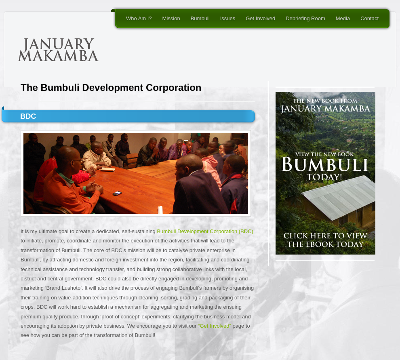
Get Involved (260, 18)
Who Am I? (139, 18)
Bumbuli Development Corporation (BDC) (205, 231)
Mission (171, 18)
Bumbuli (200, 18)
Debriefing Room (305, 18)
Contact (369, 18)
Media (343, 18)
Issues (228, 18)
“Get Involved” (214, 326)
